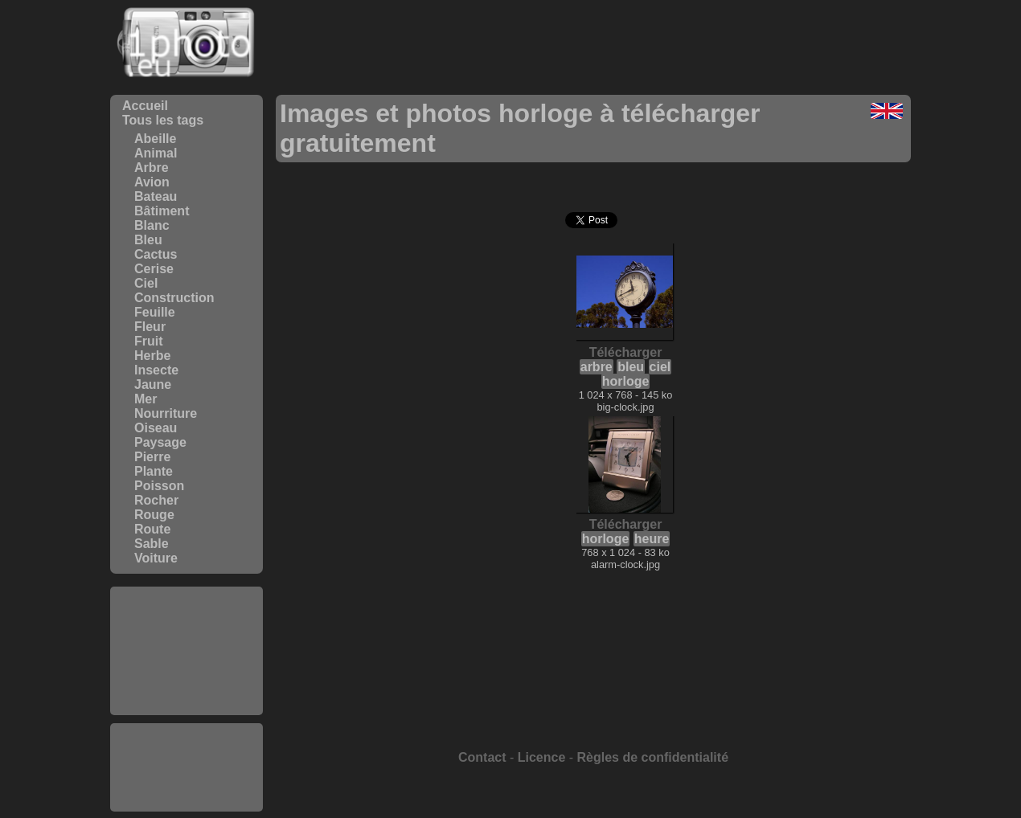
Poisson (159, 486)
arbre (596, 367)
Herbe (152, 355)
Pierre (152, 457)
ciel (660, 367)
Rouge (154, 514)
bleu (630, 367)
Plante (153, 471)
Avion (152, 182)
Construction (174, 298)
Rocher (156, 500)
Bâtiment (161, 211)
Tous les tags (162, 120)
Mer (145, 399)
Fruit (148, 341)
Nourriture (165, 413)
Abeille (155, 138)
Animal (155, 153)
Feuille (154, 312)
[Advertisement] (186, 651)
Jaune (152, 384)
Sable (151, 543)
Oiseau (155, 428)
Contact (482, 757)
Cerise (154, 269)
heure (652, 539)
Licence (542, 757)
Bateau (155, 196)
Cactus (155, 254)
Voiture (156, 558)
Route (152, 529)
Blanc (152, 225)
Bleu (148, 240)
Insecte (156, 370)
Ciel (146, 283)
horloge (626, 381)
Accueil (145, 105)
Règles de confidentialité (652, 757)
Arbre (151, 167)
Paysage (160, 442)
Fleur (150, 326)
